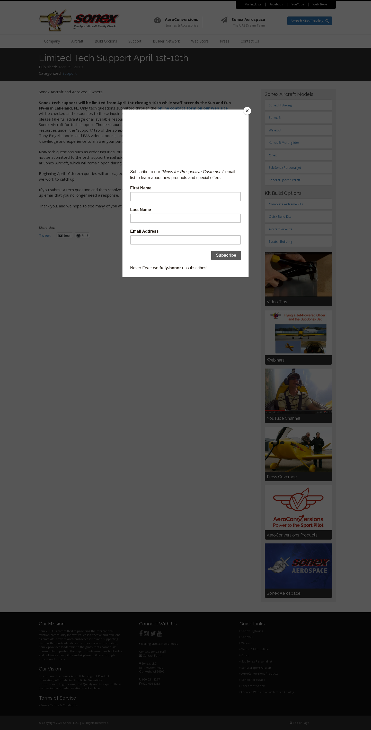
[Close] (247, 111)
